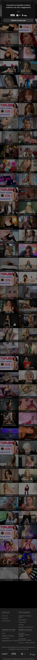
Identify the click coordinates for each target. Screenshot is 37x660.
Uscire (18, 11)
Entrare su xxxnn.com (18, 20)
